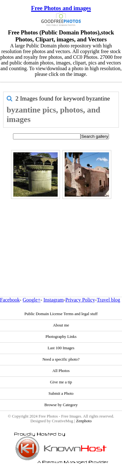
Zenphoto (84, 421)
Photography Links (61, 336)
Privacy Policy (80, 299)
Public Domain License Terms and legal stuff (61, 314)
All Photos (60, 371)
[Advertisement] (59, 234)
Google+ (32, 299)
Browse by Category (61, 405)
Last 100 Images (61, 348)
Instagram (53, 299)
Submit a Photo (61, 393)
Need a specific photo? (61, 359)
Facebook (10, 299)
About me (61, 325)
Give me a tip (61, 382)
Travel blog (108, 299)
